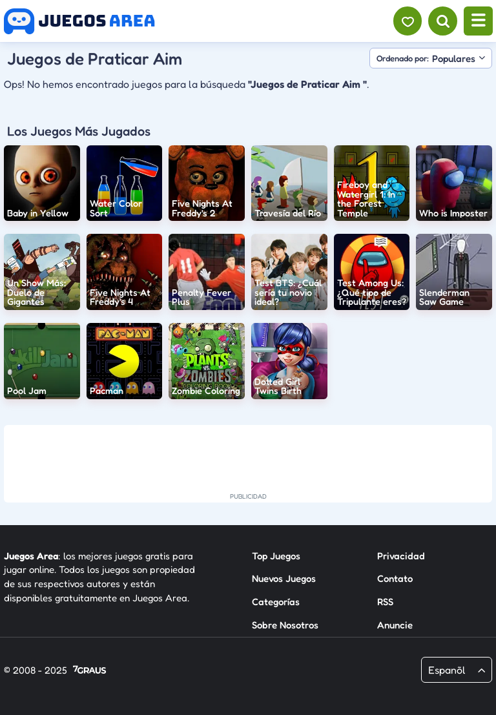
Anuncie (395, 625)
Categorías (276, 602)
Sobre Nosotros (285, 625)
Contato (395, 578)
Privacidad (401, 556)
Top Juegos (276, 556)
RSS (385, 602)
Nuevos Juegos (284, 578)
